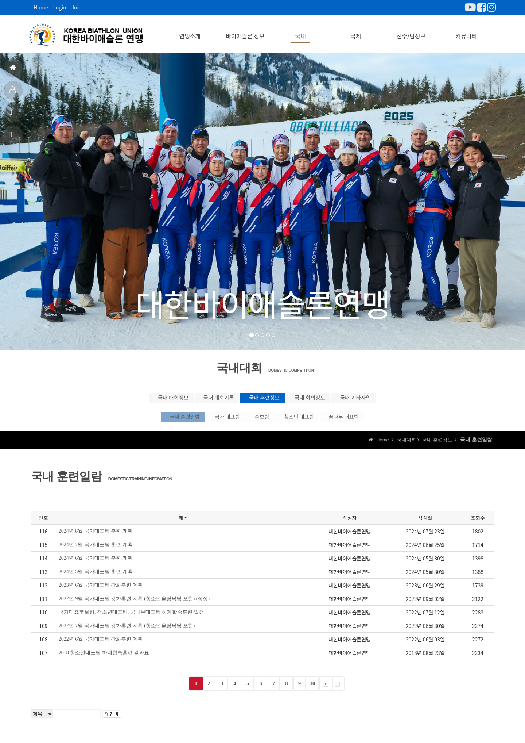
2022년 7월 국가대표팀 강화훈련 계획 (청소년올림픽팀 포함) (127, 632)
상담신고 (11, 137)
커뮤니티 (466, 32)
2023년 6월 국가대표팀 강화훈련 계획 (101, 592)
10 (312, 690)
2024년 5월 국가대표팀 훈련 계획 (96, 578)
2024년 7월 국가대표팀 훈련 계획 (96, 551)
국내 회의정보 (326, 396)
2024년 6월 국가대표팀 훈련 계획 (96, 565)
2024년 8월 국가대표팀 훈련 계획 (96, 538)
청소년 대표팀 (313, 421)
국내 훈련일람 (150, 421)
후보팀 (259, 421)
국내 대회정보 (135, 396)
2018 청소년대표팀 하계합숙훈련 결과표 (104, 659)
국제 (355, 32)
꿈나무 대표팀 (375, 421)
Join (76, 7)
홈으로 (12, 70)
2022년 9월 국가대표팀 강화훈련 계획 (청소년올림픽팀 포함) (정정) (134, 605)
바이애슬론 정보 (245, 32)
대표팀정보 (12, 93)
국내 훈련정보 (262, 396)
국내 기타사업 (390, 396)
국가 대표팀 (209, 421)
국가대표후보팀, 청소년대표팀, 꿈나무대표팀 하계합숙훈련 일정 (131, 619)
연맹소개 (190, 32)
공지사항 (11, 115)
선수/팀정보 (410, 32)
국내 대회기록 (198, 396)
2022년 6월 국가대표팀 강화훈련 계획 (101, 646)
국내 (300, 32)
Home (41, 7)
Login (59, 7)
